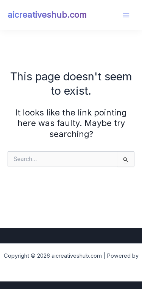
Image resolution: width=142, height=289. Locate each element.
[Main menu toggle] (126, 15)
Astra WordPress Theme (71, 265)
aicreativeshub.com (47, 15)
